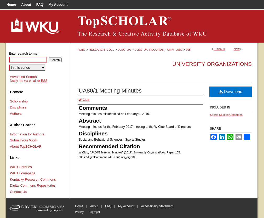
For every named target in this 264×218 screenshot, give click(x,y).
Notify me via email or (28, 81)
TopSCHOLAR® (163, 26)
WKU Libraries (21, 167)
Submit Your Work (23, 140)
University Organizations (212, 64)
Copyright (94, 212)
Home (81, 49)
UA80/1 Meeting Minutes (110, 90)
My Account (126, 206)
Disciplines (18, 107)
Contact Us (18, 192)
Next (237, 48)
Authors (16, 114)
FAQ (108, 206)
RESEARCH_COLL (101, 49)
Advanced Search (23, 77)
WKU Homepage (23, 173)
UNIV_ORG (174, 49)
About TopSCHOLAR (26, 146)
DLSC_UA (124, 49)
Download (231, 91)
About (94, 206)
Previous (219, 48)
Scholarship (19, 101)
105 (188, 49)
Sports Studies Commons (226, 114)
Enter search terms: (23, 53)
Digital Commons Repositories (33, 185)
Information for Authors (27, 134)
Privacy (79, 212)
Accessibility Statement (157, 206)
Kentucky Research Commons (33, 179)
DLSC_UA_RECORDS (149, 49)
